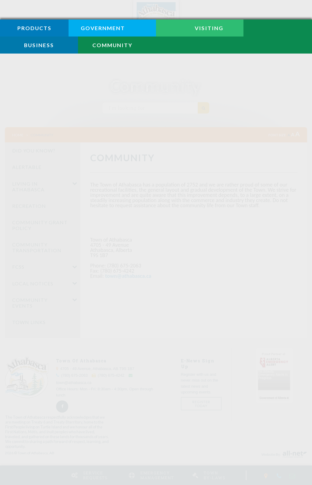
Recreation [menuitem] (29, 206)
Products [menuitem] (34, 28)
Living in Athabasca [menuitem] (28, 186)
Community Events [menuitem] (30, 303)
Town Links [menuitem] (29, 322)
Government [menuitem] (103, 28)
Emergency (163, 475)
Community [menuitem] (112, 45)
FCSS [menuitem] (18, 267)
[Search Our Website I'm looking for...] (156, 107)
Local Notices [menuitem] (32, 283)
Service (103, 475)
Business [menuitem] (39, 45)
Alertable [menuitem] (26, 167)
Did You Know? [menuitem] (33, 150)
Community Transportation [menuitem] (37, 247)
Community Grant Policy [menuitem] (40, 225)
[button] (74, 183)
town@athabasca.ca (128, 276)
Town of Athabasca (156, 23)
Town (222, 475)
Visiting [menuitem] (209, 28)
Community (41, 135)
